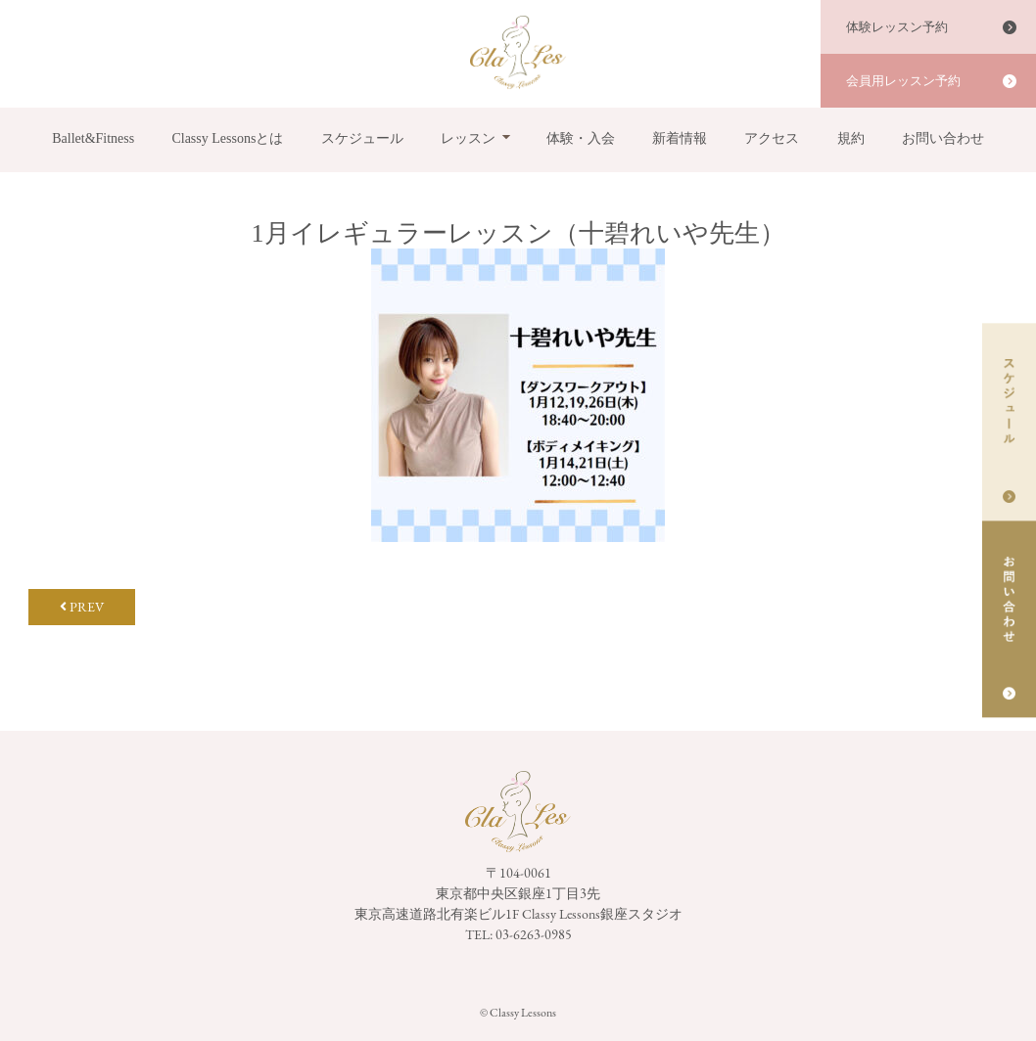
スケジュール (362, 138)
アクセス (771, 138)
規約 (851, 138)
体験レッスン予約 (897, 27)
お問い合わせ (943, 138)
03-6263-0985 (533, 934)
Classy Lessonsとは (227, 138)
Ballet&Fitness (93, 138)
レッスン (468, 138)
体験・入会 (580, 138)
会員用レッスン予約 (903, 80)
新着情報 (679, 138)
